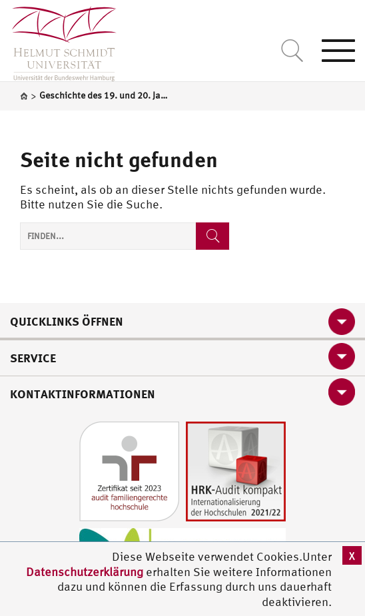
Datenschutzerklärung (84, 572)
